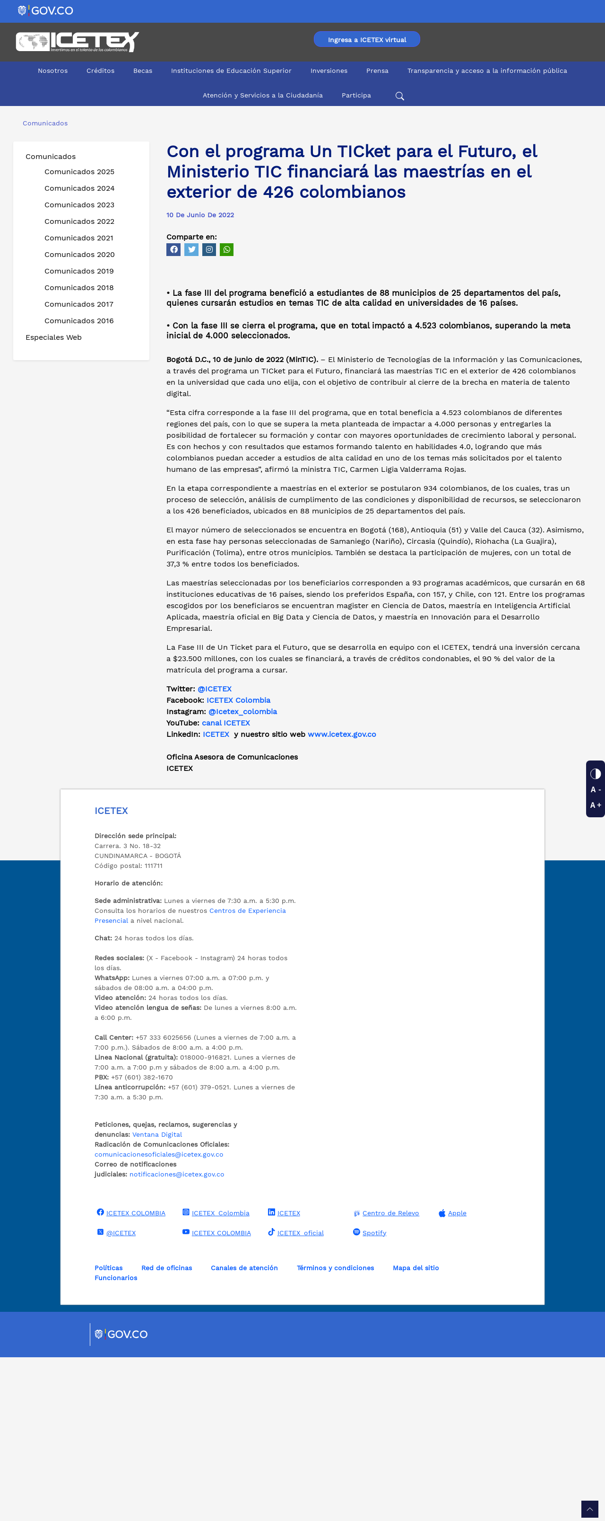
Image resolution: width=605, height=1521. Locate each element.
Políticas (108, 1431)
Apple (451, 1377)
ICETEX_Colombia (215, 1376)
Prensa (377, 70)
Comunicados (51, 156)
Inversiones (329, 70)
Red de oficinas (166, 1431)
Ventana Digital (157, 1298)
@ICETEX (215, 852)
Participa (356, 95)
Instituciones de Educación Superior (231, 70)
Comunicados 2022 (79, 221)
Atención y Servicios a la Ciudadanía (263, 95)
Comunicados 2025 (79, 171)
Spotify (368, 1396)
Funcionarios (116, 1441)
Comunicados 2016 (79, 320)
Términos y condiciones (335, 1431)
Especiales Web (54, 337)
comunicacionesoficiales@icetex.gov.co (159, 1318)
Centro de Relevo (385, 1377)
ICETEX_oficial (295, 1396)
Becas (142, 70)
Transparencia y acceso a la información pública (487, 70)
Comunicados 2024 (79, 188)
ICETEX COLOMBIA (130, 1376)
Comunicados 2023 (79, 204)
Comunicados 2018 (79, 287)
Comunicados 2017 (78, 304)
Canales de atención (244, 1431)
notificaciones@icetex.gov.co (177, 1338)
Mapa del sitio (416, 1431)
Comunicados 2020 (79, 254)
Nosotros (53, 70)
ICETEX (283, 1376)
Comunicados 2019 (79, 270)
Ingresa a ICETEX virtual (367, 40)
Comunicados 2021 (78, 237)
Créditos (100, 70)
